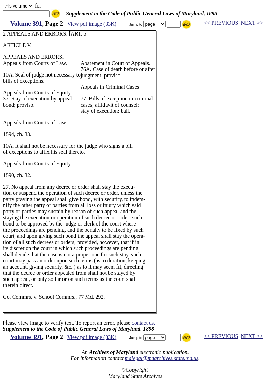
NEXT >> (252, 23)
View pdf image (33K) (91, 24)
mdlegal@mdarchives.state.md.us (161, 358)
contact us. (143, 323)
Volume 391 (26, 23)
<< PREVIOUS (221, 23)
